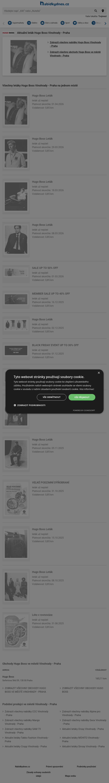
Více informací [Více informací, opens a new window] (86, 389)
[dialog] (54, 391)
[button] (29, 405)
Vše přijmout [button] (82, 397)
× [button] (99, 373)
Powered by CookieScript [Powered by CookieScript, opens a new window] (84, 410)
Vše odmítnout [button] (51, 397)
